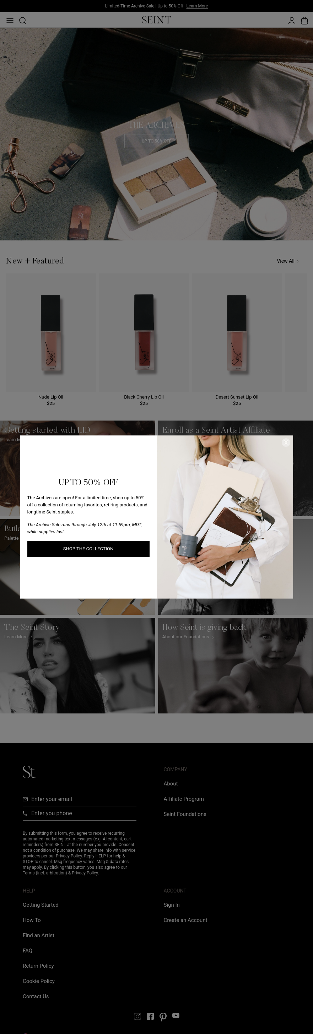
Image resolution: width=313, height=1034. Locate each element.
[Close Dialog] (286, 442)
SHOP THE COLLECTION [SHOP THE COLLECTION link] (88, 548)
